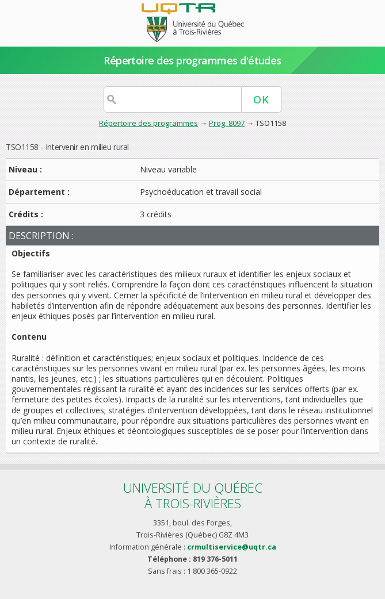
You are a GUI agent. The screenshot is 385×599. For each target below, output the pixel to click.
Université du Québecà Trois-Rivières (192, 495)
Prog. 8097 (227, 123)
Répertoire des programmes (148, 123)
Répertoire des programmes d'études (192, 60)
